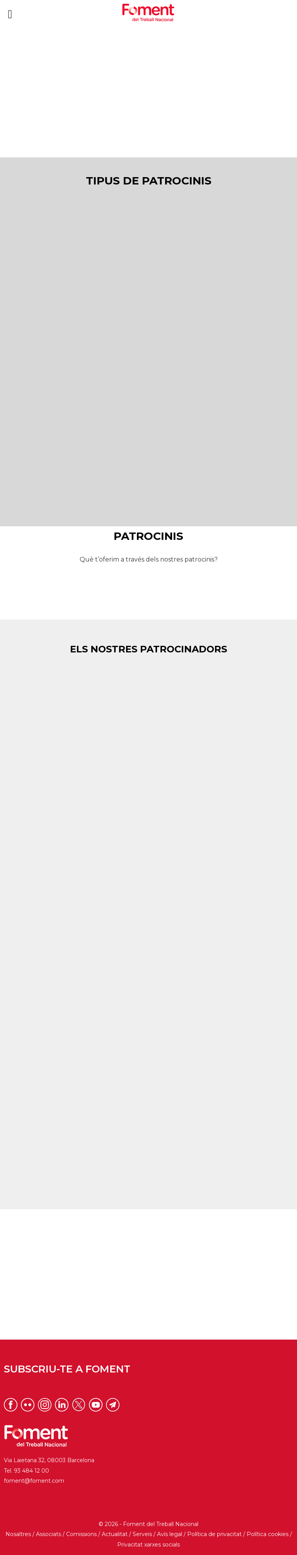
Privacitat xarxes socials (148, 1544)
